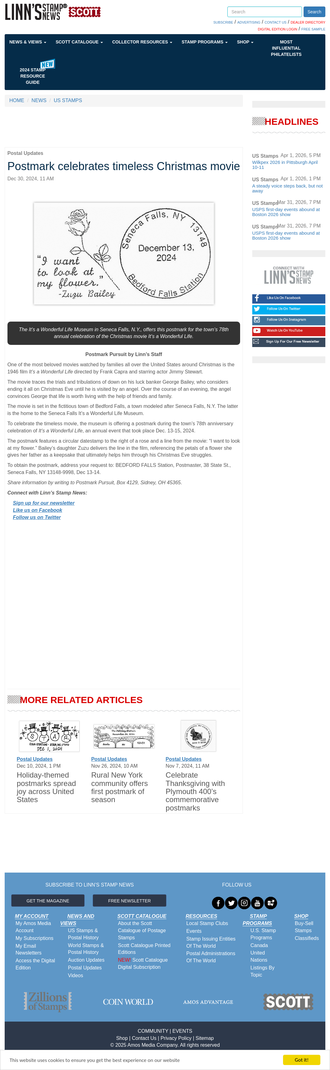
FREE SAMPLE (313, 29)
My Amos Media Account (33, 927)
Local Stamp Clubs (207, 923)
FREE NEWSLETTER (129, 900)
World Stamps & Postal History (86, 949)
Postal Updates (35, 759)
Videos (75, 975)
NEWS (38, 100)
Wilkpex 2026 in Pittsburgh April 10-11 (285, 165)
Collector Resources (142, 41)
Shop (245, 41)
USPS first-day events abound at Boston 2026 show (286, 212)
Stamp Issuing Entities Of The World (210, 942)
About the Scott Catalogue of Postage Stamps (142, 930)
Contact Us (144, 1038)
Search (314, 11)
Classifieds (307, 938)
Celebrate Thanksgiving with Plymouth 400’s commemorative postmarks (195, 791)
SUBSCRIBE (223, 22)
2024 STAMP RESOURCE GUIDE (33, 76)
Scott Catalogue (79, 41)
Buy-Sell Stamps (304, 927)
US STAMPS (68, 100)
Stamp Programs (205, 41)
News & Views (27, 41)
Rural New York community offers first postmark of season (119, 787)
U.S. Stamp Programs (263, 934)
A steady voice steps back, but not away (287, 188)
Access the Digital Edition (35, 964)
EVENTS (182, 1031)
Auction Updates (86, 960)
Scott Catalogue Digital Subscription (143, 963)
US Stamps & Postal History (83, 934)
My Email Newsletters (29, 949)
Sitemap (205, 1038)
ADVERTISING (248, 22)
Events (194, 931)
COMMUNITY (153, 1031)
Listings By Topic (262, 971)
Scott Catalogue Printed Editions (144, 949)
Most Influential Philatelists (286, 48)
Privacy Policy (176, 1038)
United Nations (258, 956)
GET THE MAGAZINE (47, 900)
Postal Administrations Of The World (210, 957)
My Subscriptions (34, 938)
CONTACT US (276, 22)
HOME (16, 100)
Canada (259, 945)
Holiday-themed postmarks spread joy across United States (46, 787)
